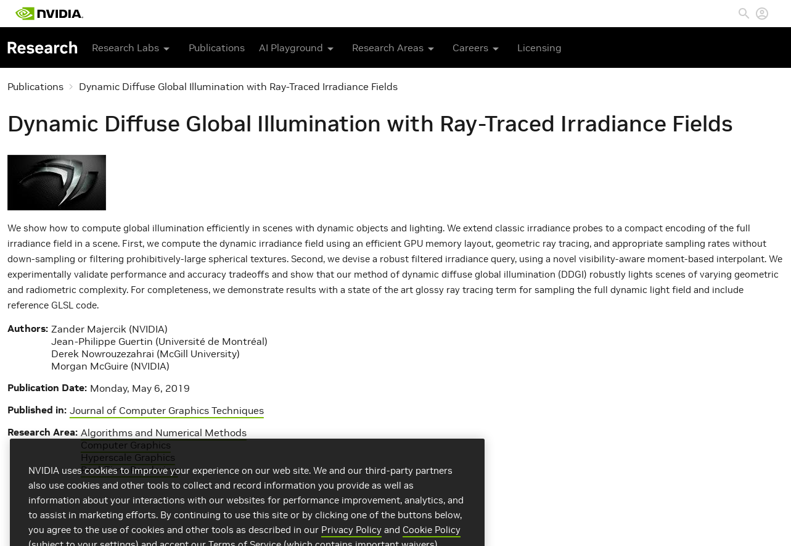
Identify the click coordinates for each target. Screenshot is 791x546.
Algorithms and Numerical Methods (164, 432)
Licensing (539, 47)
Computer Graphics (126, 445)
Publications (217, 47)
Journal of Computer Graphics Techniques (167, 410)
